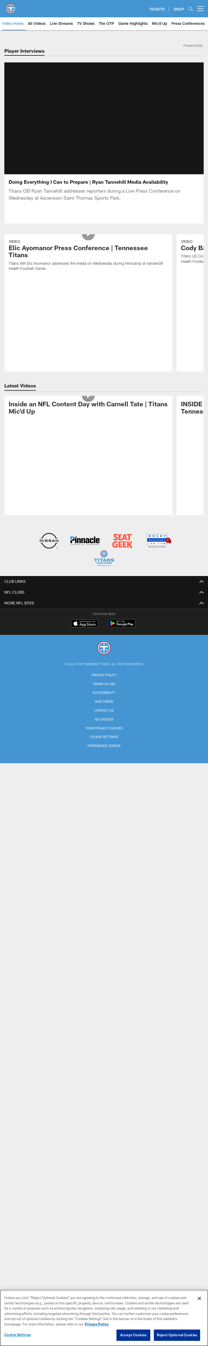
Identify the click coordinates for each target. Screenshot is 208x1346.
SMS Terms (104, 625)
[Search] (190, 8)
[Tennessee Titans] (104, 572)
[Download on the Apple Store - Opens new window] (84, 547)
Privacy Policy (104, 598)
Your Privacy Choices (104, 651)
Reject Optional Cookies (177, 1335)
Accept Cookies (133, 1335)
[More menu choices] (200, 8)
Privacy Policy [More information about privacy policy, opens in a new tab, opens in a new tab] (97, 1324)
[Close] (199, 1298)
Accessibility (104, 616)
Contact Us (104, 634)
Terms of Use (104, 607)
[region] (104, 1318)
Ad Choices (104, 643)
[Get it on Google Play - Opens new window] (121, 549)
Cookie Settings (104, 660)
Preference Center (104, 669)
